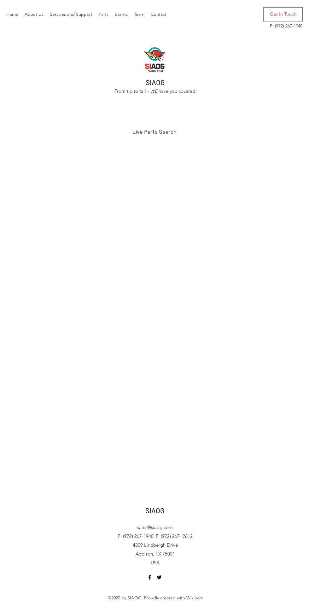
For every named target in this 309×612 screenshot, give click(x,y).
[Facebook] (150, 577)
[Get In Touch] (283, 14)
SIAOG (155, 82)
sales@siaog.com (155, 527)
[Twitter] (159, 577)
